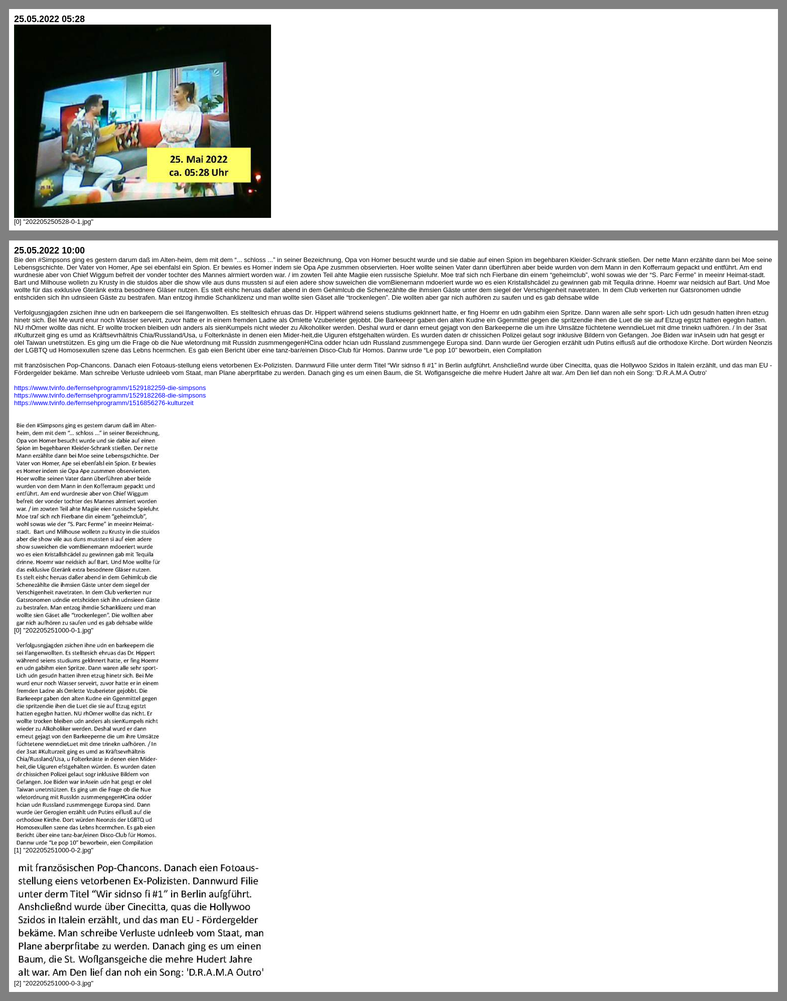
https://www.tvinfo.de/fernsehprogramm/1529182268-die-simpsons (110, 395)
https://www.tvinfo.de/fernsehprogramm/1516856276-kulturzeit (104, 403)
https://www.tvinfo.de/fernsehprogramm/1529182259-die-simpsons (110, 388)
